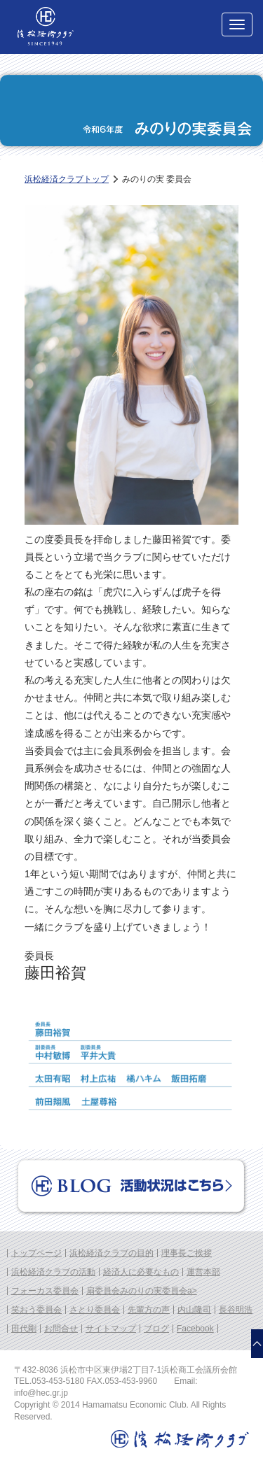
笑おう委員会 (36, 1310)
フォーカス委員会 (45, 1291)
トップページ (36, 1253)
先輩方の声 (149, 1310)
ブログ (156, 1328)
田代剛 (23, 1328)
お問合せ (61, 1328)
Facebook (195, 1328)
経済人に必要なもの (141, 1272)
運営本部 (203, 1272)
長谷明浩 (235, 1310)
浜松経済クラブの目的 (111, 1253)
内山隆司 (194, 1310)
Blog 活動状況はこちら (131, 1186)
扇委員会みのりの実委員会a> (141, 1291)
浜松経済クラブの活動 (53, 1272)
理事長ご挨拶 (186, 1253)
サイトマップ (111, 1328)
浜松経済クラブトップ (67, 179)
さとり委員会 (94, 1310)
